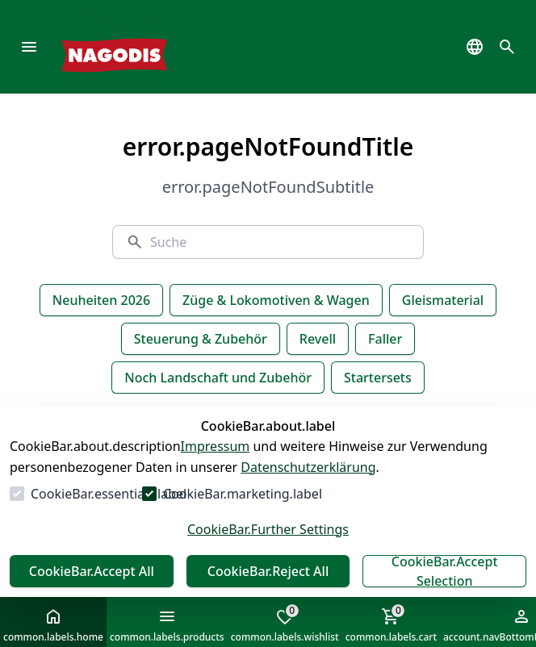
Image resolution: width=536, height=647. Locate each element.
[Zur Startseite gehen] (138, 46)
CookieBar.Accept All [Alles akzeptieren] (91, 571)
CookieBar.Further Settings (268, 529)
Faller (385, 339)
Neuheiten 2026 (101, 300)
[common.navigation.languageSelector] (475, 47)
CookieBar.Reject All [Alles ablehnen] (268, 571)
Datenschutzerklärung (308, 467)
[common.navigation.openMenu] (29, 47)
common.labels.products (167, 625)
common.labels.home (53, 625)
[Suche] (280, 242)
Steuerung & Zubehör (200, 339)
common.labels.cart (391, 623)
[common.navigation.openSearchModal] (507, 47)
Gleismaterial (443, 300)
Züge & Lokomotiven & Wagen (276, 300)
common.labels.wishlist (285, 623)
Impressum (215, 446)
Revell (317, 339)
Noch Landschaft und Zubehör (218, 377)
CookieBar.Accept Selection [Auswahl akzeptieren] (445, 571)
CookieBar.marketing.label (242, 494)
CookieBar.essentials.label (108, 494)
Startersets (378, 377)
